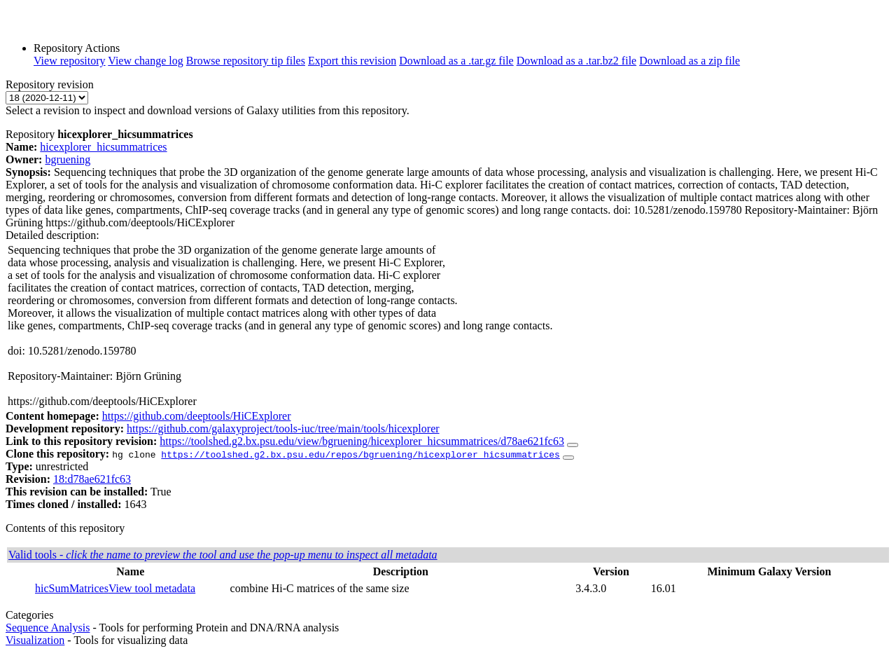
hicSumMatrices (71, 588)
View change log (145, 61)
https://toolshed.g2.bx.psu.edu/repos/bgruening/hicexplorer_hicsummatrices (360, 454)
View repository (70, 61)
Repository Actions (77, 48)
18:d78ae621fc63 (92, 479)
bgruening (67, 159)
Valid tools (223, 555)
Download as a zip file (689, 61)
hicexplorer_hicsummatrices (103, 147)
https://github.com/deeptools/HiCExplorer (196, 416)
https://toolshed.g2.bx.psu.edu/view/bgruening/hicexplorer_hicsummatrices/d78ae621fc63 (362, 441)
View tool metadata (151, 588)
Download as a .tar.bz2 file (577, 61)
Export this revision (352, 61)
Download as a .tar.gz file (456, 61)
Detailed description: (52, 235)
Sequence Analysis (48, 627)
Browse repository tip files (245, 61)
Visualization (35, 640)
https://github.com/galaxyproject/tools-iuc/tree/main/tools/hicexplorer (283, 428)
